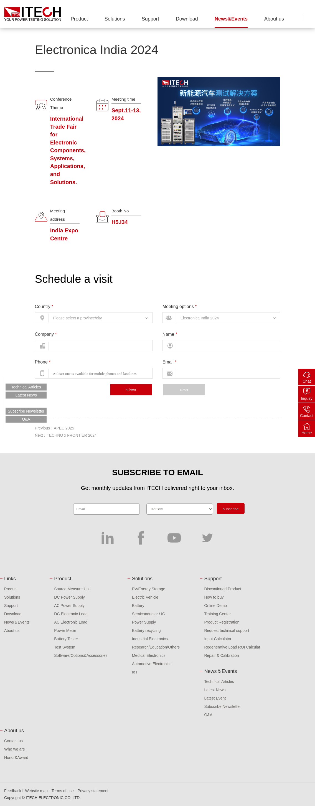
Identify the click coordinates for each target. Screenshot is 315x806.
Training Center (217, 614)
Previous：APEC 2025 (54, 428)
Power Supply (144, 622)
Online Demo (215, 605)
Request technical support (226, 630)
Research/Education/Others (156, 647)
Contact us (13, 741)
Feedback (12, 791)
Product (79, 19)
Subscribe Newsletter (222, 706)
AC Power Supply (69, 605)
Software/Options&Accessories (80, 655)
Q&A (208, 715)
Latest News (214, 690)
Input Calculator (217, 639)
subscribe (230, 509)
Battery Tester (66, 639)
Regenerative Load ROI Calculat (232, 647)
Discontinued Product (222, 589)
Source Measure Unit (72, 589)
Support (150, 19)
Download (187, 19)
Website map (36, 791)
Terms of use (63, 791)
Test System (64, 647)
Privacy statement (93, 791)
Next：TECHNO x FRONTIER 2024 (66, 435)
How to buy (213, 597)
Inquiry (307, 398)
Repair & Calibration (221, 655)
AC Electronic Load (70, 622)
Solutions (115, 19)
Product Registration (221, 622)
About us (274, 19)
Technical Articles (219, 681)
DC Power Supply (69, 597)
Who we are (14, 749)
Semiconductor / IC (148, 614)
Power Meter (65, 630)
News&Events (231, 19)
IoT (135, 672)
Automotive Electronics (151, 664)
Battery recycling (146, 630)
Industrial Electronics (150, 639)
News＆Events (17, 622)
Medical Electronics (149, 655)
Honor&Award (16, 757)
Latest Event (215, 698)
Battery (138, 605)
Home (306, 433)
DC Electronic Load (71, 614)
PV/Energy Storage (148, 589)
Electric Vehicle (145, 597)
